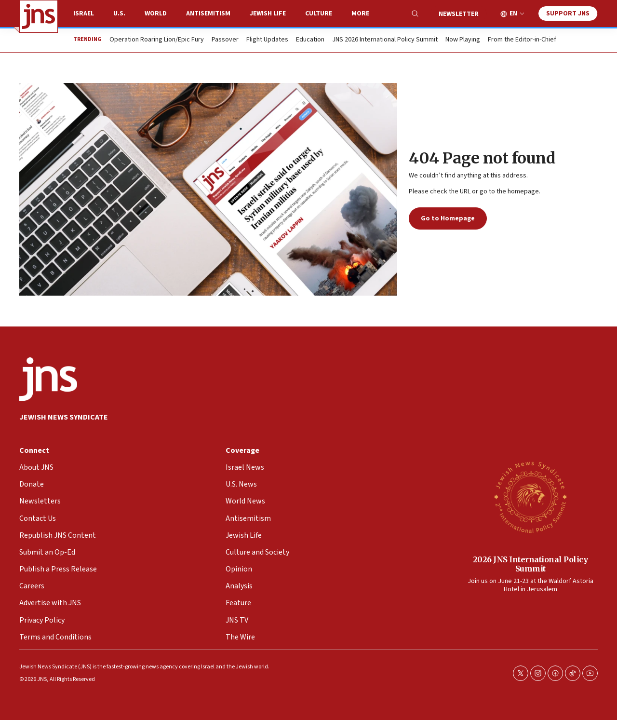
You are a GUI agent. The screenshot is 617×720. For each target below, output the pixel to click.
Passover (225, 40)
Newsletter (459, 14)
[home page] (38, 16)
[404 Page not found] (208, 189)
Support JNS (568, 13)
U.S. (119, 13)
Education (310, 40)
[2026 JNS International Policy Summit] (530, 496)
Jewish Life (268, 13)
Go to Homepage (448, 218)
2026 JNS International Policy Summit (530, 564)
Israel (83, 13)
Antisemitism (208, 13)
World (156, 13)
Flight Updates (267, 40)
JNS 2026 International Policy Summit (385, 40)
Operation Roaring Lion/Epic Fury (156, 40)
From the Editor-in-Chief (522, 40)
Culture (318, 13)
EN (513, 14)
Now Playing (462, 40)
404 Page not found (482, 158)
